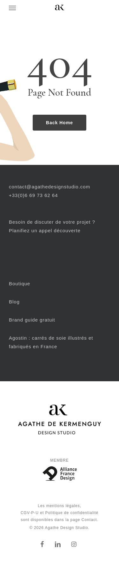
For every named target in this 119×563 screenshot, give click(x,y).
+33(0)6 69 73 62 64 (33, 195)
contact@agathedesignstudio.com (49, 186)
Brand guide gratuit (32, 319)
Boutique (19, 283)
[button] (12, 7)
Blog (14, 301)
